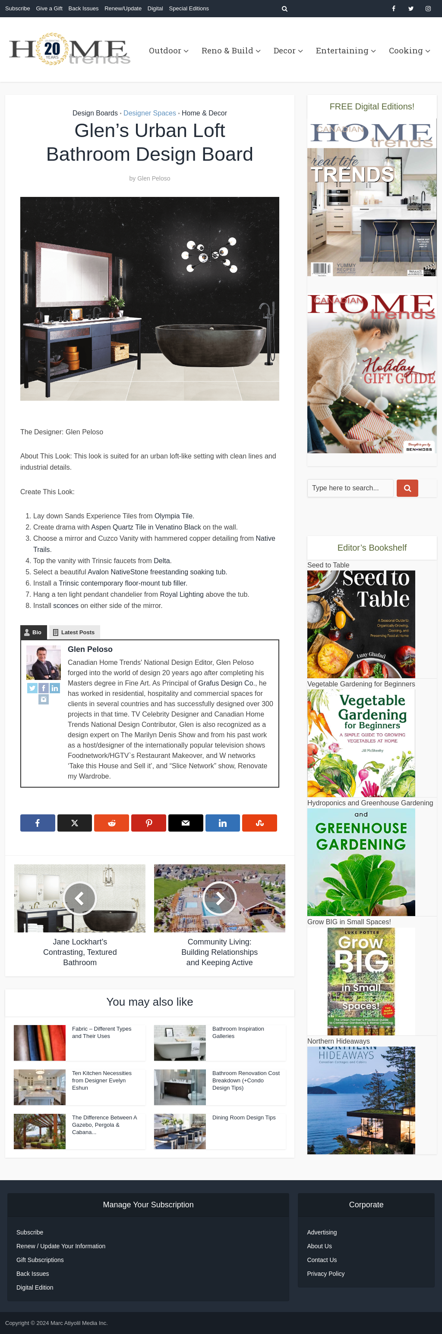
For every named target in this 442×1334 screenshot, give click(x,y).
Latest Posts (78, 632)
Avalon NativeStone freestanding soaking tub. (157, 572)
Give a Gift (49, 8)
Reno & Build (227, 50)
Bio (36, 632)
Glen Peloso (153, 178)
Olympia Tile (174, 516)
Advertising (322, 1232)
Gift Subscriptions (40, 1259)
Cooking (406, 50)
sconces (66, 605)
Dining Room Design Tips (244, 1117)
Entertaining (342, 50)
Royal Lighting (182, 594)
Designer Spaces (149, 113)
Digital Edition (35, 1287)
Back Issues (83, 8)
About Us (319, 1246)
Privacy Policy (325, 1273)
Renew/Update (123, 8)
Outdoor (165, 50)
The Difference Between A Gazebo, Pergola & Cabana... (104, 1124)
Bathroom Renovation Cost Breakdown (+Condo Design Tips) (246, 1080)
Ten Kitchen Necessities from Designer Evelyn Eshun (102, 1080)
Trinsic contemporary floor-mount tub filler (122, 583)
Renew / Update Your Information (60, 1246)
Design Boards (95, 113)
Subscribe (17, 8)
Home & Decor (204, 113)
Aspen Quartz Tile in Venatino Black (146, 527)
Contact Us (322, 1259)
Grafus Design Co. (226, 683)
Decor (285, 50)
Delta (162, 560)
